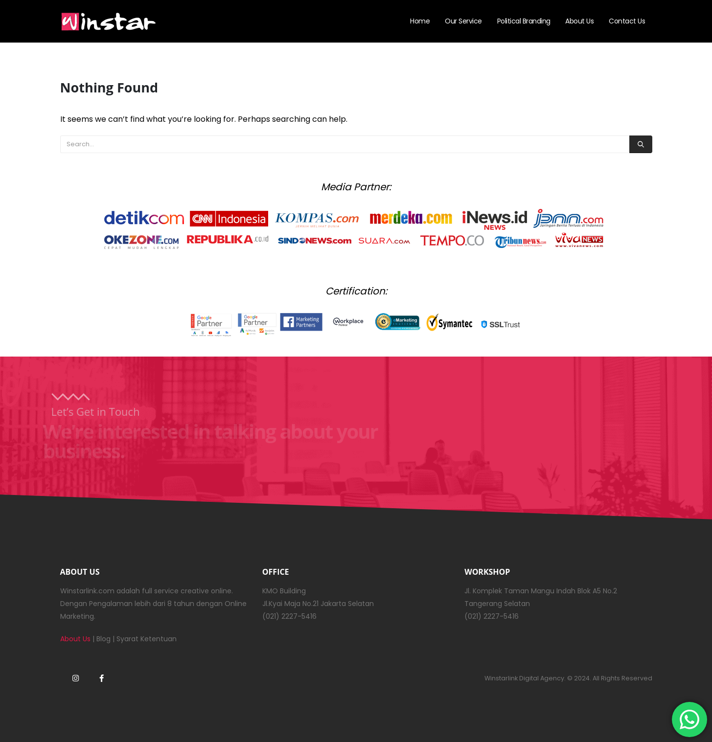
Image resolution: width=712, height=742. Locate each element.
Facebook (102, 678)
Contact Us (627, 21)
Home (420, 21)
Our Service (463, 21)
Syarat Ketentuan (146, 639)
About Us (579, 21)
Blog (103, 639)
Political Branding (524, 21)
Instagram (76, 678)
